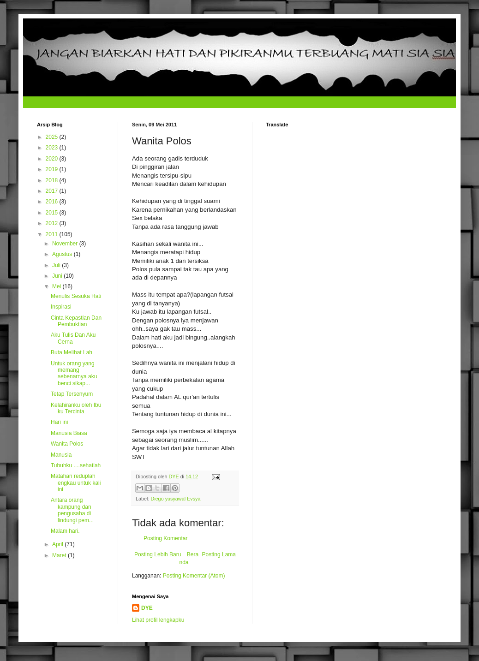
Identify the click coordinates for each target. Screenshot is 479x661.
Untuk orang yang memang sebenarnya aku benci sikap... (74, 373)
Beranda (188, 558)
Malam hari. (65, 531)
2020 (53, 158)
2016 (53, 201)
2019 (53, 169)
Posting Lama (219, 554)
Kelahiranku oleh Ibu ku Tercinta (76, 408)
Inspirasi (61, 307)
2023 (53, 147)
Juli (57, 265)
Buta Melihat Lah (71, 352)
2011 (53, 234)
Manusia (61, 455)
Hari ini (59, 422)
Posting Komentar (165, 538)
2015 (53, 212)
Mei (57, 286)
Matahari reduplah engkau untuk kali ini (76, 483)
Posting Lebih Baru (157, 554)
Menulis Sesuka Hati (76, 296)
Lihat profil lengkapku (158, 620)
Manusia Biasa (69, 433)
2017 (53, 191)
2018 (53, 180)
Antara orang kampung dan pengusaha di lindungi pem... (72, 510)
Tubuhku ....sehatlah (76, 465)
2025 (53, 137)
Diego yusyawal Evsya (175, 498)
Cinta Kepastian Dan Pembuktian (76, 321)
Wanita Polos (67, 444)
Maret (60, 555)
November (65, 243)
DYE (147, 608)
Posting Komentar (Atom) (194, 575)
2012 (53, 223)
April (58, 544)
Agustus (63, 254)
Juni (58, 276)
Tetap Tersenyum (72, 394)
